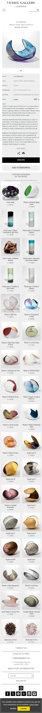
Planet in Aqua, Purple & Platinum (31, 398)
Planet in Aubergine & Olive (10, 371)
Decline (13, 708)
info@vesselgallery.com (21, 658)
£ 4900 (31, 207)
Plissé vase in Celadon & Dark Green (10, 287)
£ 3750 (10, 642)
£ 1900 (10, 373)
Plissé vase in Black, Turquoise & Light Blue (10, 231)
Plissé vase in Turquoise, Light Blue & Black (31, 259)
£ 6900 (31, 455)
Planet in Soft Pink (10, 315)
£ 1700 (31, 345)
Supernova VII (10, 479)
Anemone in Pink (31, 640)
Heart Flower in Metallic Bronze (10, 259)
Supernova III (10, 533)
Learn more (34, 705)
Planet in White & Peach (31, 371)
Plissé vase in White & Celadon (31, 287)
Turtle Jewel (10, 202)
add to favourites (21, 168)
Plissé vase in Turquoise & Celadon (31, 231)
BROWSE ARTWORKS (21, 27)
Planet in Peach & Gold (10, 453)
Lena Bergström (21, 22)
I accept (24, 708)
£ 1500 (10, 235)
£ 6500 (10, 510)
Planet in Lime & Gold (31, 343)
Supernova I (32, 560)
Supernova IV (31, 533)
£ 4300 (10, 427)
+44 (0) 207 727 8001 (21, 654)
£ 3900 (10, 317)
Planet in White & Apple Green (31, 203)
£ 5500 (31, 401)
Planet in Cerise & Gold (10, 425)
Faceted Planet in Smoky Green (31, 613)
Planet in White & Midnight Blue (32, 426)
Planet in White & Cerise (10, 397)
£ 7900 (10, 536)
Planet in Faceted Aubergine (10, 506)
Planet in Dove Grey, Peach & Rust (10, 344)
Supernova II (31, 479)
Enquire (21, 160)
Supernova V (31, 505)
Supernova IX (31, 453)
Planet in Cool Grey (31, 586)
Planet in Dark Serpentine (10, 586)
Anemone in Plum (10, 640)
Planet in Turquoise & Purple (31, 315)
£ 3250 (10, 205)
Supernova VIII (10, 560)
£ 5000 (10, 263)
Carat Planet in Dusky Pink (10, 612)
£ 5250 (10, 588)
